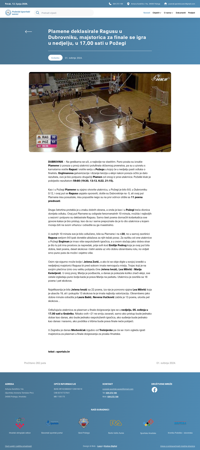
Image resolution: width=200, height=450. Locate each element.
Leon (99, 446)
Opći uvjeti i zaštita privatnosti (18, 446)
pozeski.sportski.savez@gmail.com (118, 389)
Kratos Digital (110, 446)
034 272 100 (111, 392)
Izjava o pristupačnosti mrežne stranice (177, 446)
